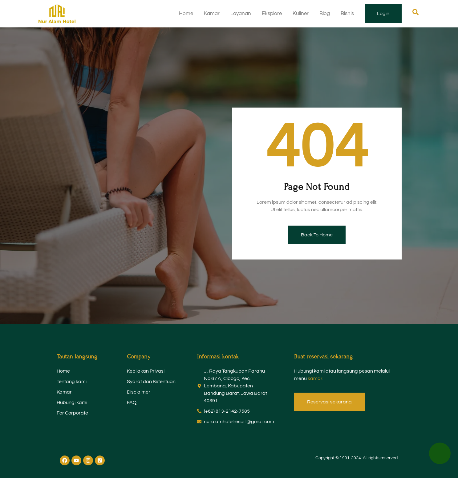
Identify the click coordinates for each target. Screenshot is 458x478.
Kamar (212, 13)
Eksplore (272, 13)
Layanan (240, 13)
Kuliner (301, 13)
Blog (324, 13)
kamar (315, 378)
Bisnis (347, 13)
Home (186, 13)
